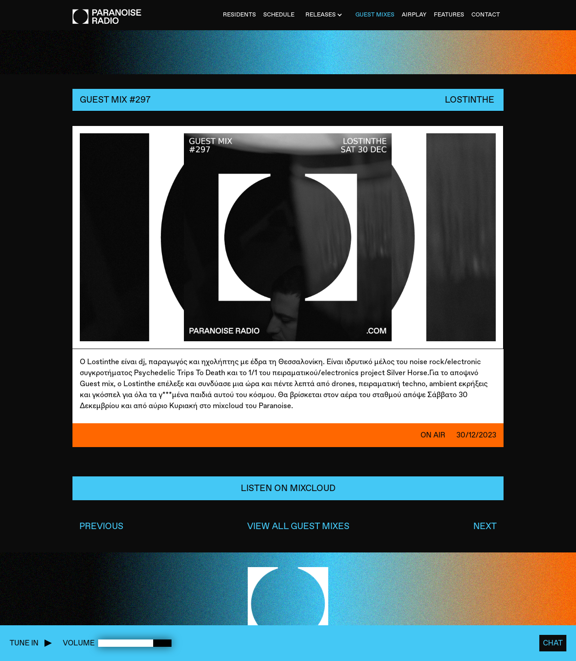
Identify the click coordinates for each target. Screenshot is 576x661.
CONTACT (485, 14)
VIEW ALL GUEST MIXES (298, 526)
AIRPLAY (414, 14)
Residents (239, 14)
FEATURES (449, 14)
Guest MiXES (374, 14)
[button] (325, 15)
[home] (106, 12)
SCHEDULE (278, 14)
